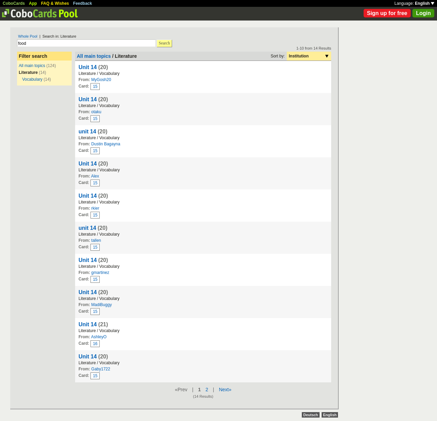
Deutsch (310, 415)
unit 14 (87, 131)
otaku (96, 111)
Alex (95, 176)
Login (423, 13)
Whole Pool (27, 36)
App (33, 3)
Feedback (82, 3)
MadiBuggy (101, 304)
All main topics (32, 65)
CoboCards (14, 3)
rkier (95, 208)
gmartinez (100, 272)
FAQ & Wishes (55, 3)
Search (164, 43)
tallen (96, 240)
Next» (225, 389)
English (424, 3)
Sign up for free (387, 13)
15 (95, 86)
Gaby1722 (100, 369)
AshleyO (99, 336)
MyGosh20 (101, 79)
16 (95, 343)
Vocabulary (32, 79)
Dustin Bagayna (105, 144)
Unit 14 (88, 67)
